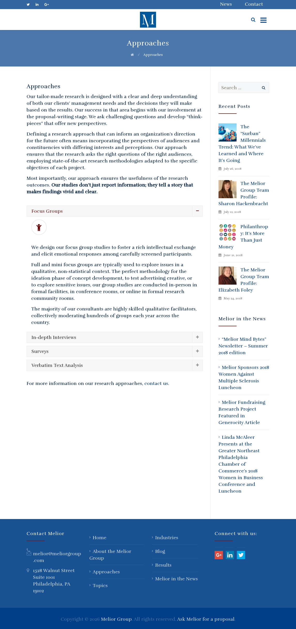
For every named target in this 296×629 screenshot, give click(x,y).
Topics (100, 585)
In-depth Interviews (54, 337)
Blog (160, 551)
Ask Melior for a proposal (206, 619)
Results (163, 565)
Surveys (40, 351)
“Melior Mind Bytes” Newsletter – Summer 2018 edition (243, 346)
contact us (156, 383)
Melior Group (116, 619)
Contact (254, 4)
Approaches (106, 572)
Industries (166, 538)
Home (99, 538)
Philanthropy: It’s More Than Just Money (243, 237)
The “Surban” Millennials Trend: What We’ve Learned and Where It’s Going (242, 143)
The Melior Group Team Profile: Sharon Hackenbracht (244, 193)
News (226, 4)
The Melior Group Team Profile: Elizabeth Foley (244, 280)
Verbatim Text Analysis (57, 365)
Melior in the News (176, 579)
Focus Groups (47, 211)
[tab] (115, 211)
